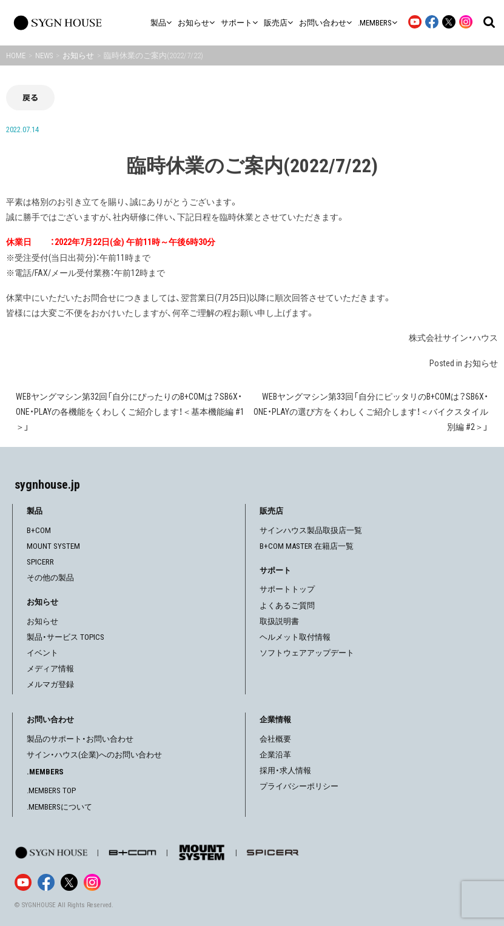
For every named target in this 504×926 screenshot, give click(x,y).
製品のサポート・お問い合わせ (80, 738)
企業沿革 (275, 754)
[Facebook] (46, 882)
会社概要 (275, 738)
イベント (42, 652)
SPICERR (40, 561)
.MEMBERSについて (59, 806)
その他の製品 (50, 577)
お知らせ (481, 363)
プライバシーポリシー (299, 786)
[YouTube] (23, 882)
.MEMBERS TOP (51, 790)
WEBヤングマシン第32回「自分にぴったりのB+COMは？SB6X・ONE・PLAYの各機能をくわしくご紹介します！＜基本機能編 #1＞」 (130, 412)
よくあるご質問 (287, 605)
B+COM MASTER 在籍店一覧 (307, 546)
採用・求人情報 (285, 770)
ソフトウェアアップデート (307, 652)
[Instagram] (92, 882)
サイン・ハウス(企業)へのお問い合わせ (94, 754)
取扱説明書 (279, 621)
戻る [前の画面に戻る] (30, 97)
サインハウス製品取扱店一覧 (311, 530)
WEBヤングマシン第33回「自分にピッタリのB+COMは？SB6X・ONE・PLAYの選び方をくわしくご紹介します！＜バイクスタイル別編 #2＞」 (371, 412)
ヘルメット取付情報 (295, 637)
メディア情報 (50, 668)
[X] (69, 882)
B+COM (39, 530)
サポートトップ (287, 589)
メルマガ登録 (50, 684)
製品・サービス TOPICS (65, 637)
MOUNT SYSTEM (53, 546)
